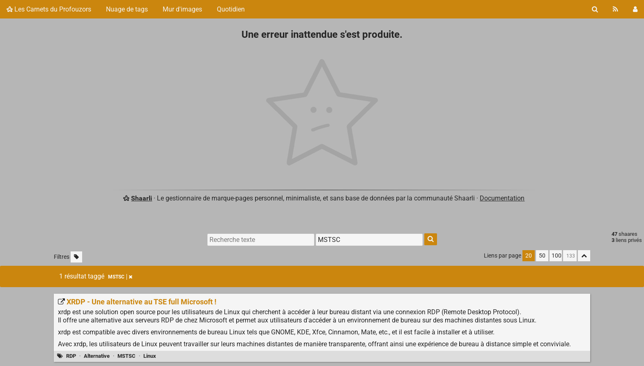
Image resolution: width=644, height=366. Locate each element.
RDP (71, 356)
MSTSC (126, 356)
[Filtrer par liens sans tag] (76, 256)
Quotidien (231, 9)
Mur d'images (182, 9)
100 (556, 255)
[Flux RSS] (615, 9)
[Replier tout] (584, 255)
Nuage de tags (127, 9)
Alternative (97, 356)
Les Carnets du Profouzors (49, 9)
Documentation (502, 198)
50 (542, 255)
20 (528, 255)
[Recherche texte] (260, 239)
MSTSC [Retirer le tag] (120, 277)
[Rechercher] (595, 9)
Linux (149, 356)
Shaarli (141, 198)
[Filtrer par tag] (369, 239)
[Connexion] (635, 9)
